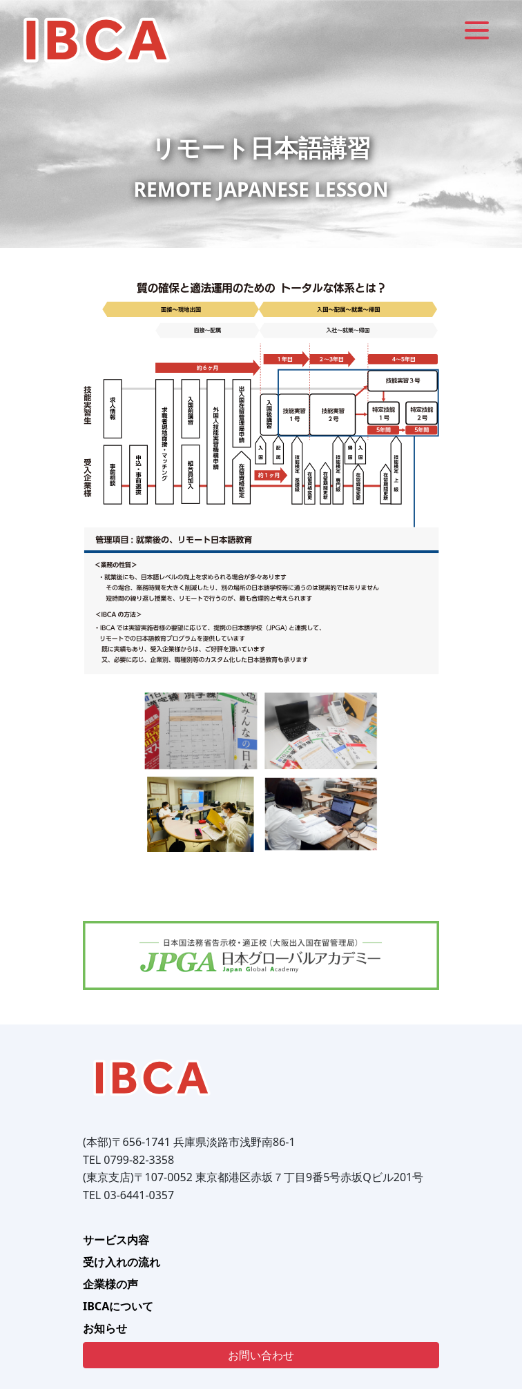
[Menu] (477, 29)
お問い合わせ (261, 1355)
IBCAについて (118, 1306)
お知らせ (105, 1328)
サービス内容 (116, 1239)
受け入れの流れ (121, 1262)
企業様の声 (110, 1284)
